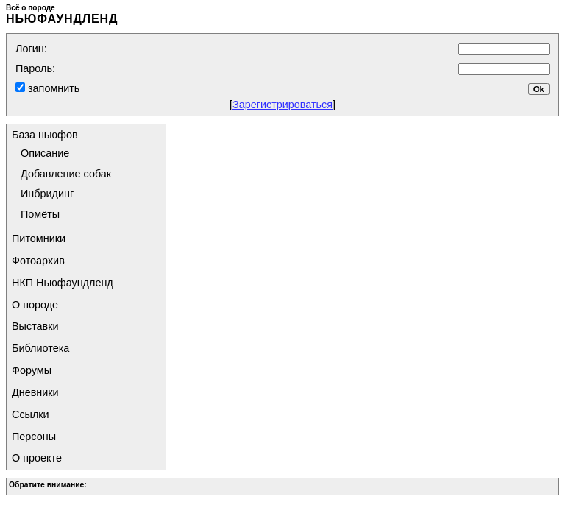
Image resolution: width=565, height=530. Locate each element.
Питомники (38, 238)
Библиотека (40, 348)
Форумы (31, 370)
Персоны (34, 436)
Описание (45, 153)
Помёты (40, 214)
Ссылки (30, 414)
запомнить (52, 88)
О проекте (37, 458)
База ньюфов (45, 135)
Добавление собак (66, 174)
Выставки (35, 326)
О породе (35, 305)
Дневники (35, 392)
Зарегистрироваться (282, 104)
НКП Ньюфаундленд (62, 283)
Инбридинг (47, 193)
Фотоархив (38, 260)
